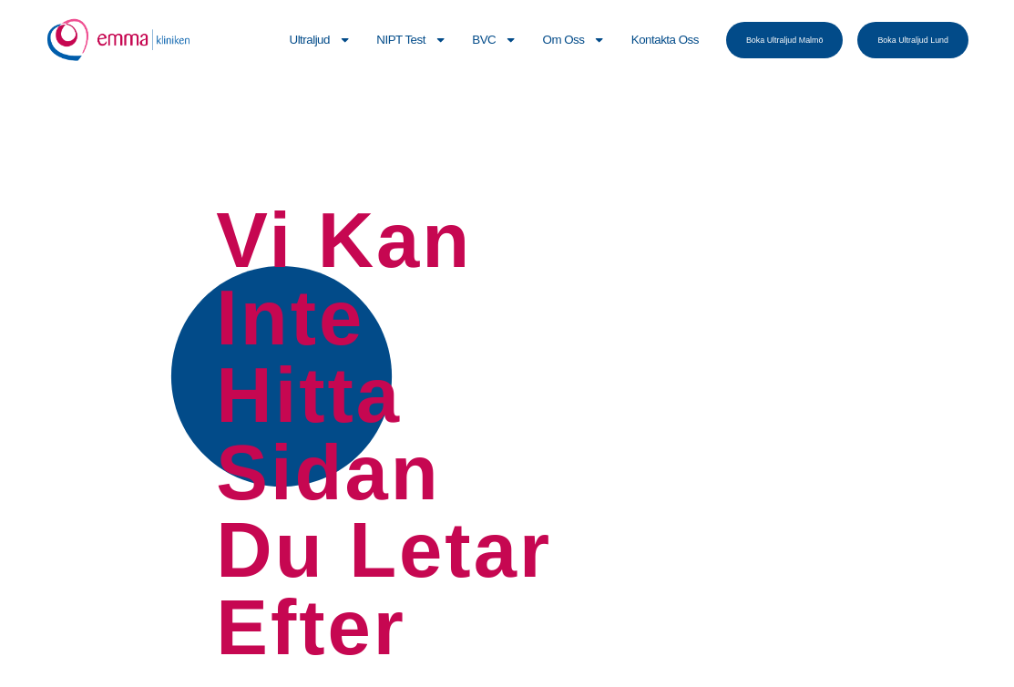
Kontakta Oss (665, 39)
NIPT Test (411, 40)
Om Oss (574, 40)
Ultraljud (321, 40)
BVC (494, 40)
